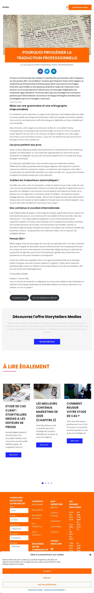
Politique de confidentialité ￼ (55, 590)
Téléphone (14, 525)
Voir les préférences (47, 584)
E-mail (13, 515)
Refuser (47, 578)
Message (13, 543)
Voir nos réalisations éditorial (44, 298)
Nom (12, 506)
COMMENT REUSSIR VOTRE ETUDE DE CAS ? (76, 409)
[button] (90, 554)
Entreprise (14, 534)
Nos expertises (57, 503)
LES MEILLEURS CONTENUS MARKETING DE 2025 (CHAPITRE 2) (47, 411)
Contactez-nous (19, 298)
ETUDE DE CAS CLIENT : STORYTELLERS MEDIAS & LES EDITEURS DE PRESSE (16, 416)
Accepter (47, 571)
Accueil (23, 65)
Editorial (30, 65)
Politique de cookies (35, 590)
